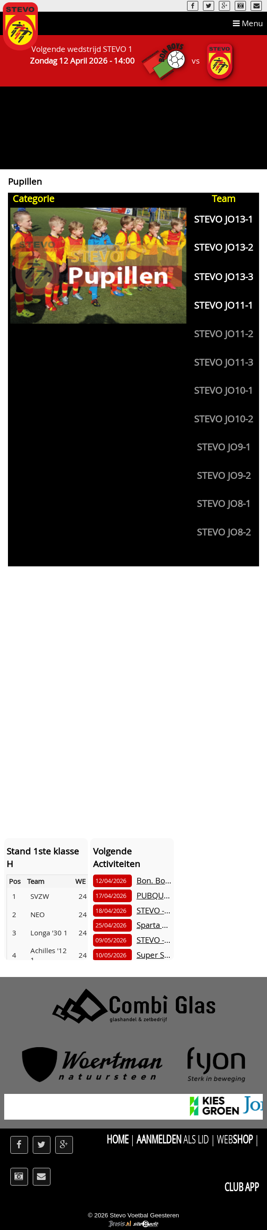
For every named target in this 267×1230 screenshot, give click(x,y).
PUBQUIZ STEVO (166, 895)
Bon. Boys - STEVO (169, 880)
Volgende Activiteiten (116, 857)
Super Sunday (162, 954)
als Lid (173, 1139)
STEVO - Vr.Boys (165, 910)
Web (235, 1139)
